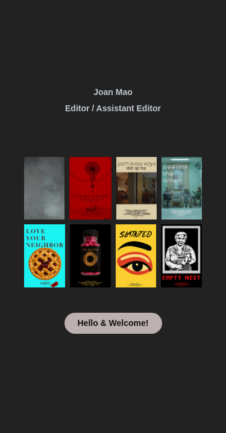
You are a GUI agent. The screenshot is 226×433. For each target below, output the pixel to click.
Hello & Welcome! (113, 323)
